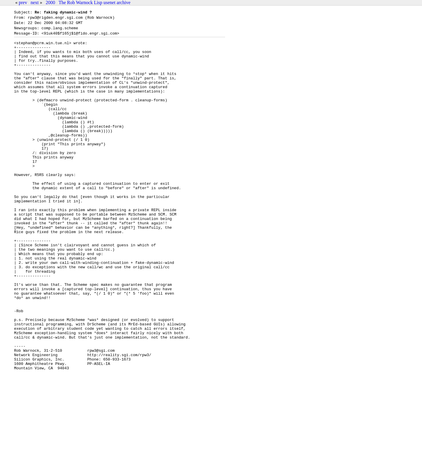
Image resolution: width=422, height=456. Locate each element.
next (34, 2)
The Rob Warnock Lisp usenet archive (94, 2)
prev (23, 2)
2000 (50, 2)
